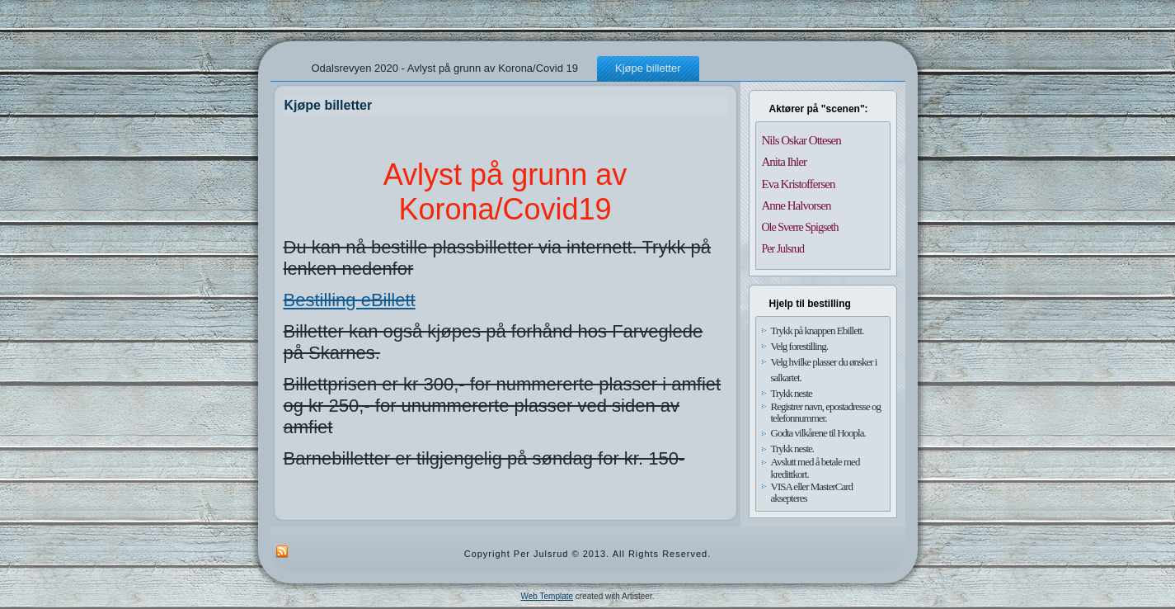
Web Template (547, 596)
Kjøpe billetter (647, 68)
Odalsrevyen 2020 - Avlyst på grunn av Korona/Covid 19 (445, 68)
